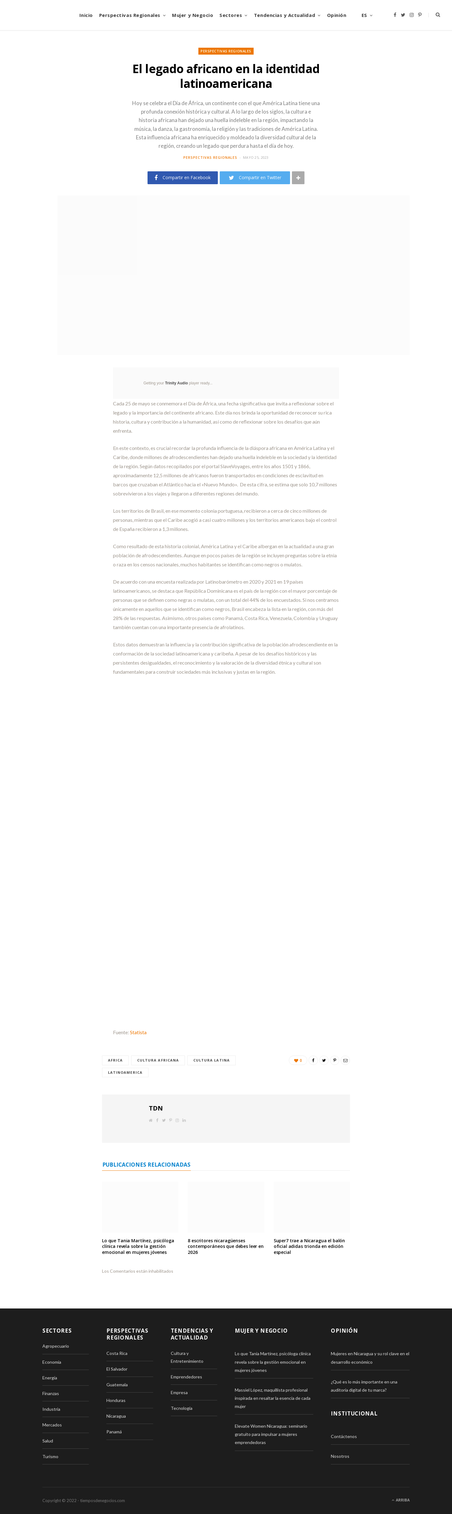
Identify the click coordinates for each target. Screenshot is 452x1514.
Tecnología (181, 1408)
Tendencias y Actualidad (284, 15)
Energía (49, 1377)
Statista (138, 1032)
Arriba (401, 1500)
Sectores (230, 15)
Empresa (179, 1392)
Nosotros (340, 1456)
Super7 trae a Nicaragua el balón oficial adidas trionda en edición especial (309, 1246)
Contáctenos (344, 1436)
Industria (51, 1409)
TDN (156, 1108)
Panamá (114, 1432)
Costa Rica (116, 1353)
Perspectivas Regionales (129, 15)
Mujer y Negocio (192, 15)
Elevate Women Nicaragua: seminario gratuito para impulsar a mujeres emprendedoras (271, 1434)
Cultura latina (212, 1060)
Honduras (116, 1400)
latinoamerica (125, 1072)
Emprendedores (186, 1376)
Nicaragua (116, 1416)
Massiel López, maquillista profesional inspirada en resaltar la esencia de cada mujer (272, 1398)
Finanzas (50, 1393)
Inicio (86, 15)
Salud (47, 1440)
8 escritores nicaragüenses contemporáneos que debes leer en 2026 (226, 1246)
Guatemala (117, 1384)
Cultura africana (158, 1060)
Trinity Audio (176, 383)
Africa (115, 1060)
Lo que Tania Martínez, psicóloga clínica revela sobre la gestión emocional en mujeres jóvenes (138, 1246)
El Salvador (116, 1369)
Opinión (337, 15)
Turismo (50, 1456)
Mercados (52, 1425)
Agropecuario (55, 1346)
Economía (51, 1362)
